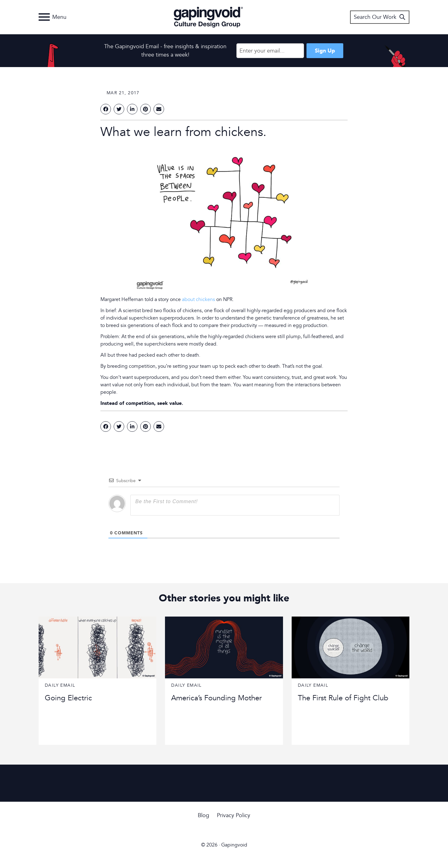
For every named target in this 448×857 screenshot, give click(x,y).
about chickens (198, 299)
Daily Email (60, 685)
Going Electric (68, 698)
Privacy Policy (233, 815)
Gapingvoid (208, 17)
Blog (203, 815)
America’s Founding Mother (216, 698)
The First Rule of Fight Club (343, 698)
